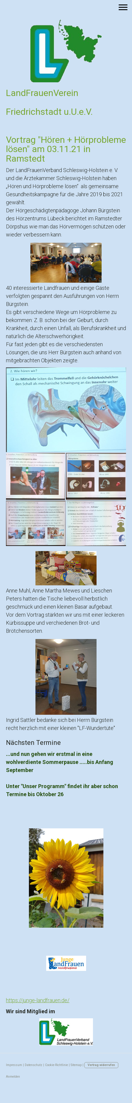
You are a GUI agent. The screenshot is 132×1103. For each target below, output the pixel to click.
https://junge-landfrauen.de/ (37, 1000)
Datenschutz (33, 1065)
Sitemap (76, 1065)
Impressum (14, 1065)
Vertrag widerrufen (101, 1065)
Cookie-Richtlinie (56, 1065)
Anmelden (13, 1077)
